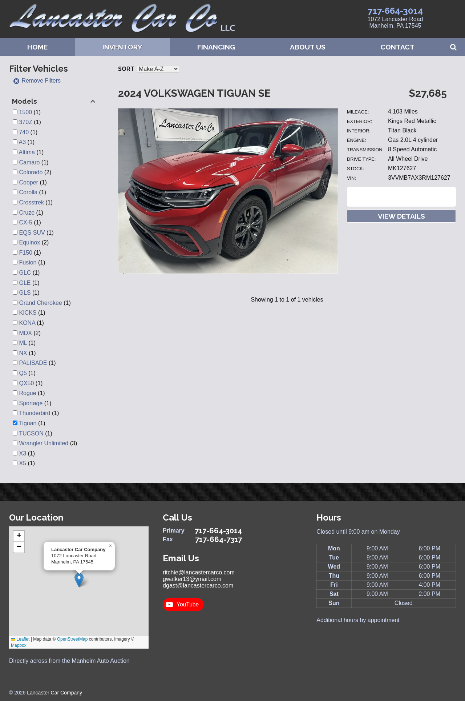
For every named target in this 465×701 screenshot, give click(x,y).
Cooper (28, 182)
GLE (25, 283)
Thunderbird (34, 413)
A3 (22, 142)
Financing (216, 47)
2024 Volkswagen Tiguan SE (194, 93)
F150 (25, 253)
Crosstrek (31, 202)
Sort (126, 68)
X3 (22, 453)
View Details (401, 216)
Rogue (27, 393)
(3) (48, 443)
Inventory (122, 47)
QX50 (26, 383)
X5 (22, 463)
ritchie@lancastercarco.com (199, 572)
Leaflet (20, 639)
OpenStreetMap (72, 639)
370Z (25, 122)
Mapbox (19, 645)
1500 (25, 112)
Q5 (23, 373)
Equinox (29, 242)
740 (24, 132)
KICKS (27, 313)
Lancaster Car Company (54, 693)
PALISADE (33, 363)
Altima (27, 152)
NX (23, 353)
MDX (25, 333)
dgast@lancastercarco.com (198, 585)
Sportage (31, 403)
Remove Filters (37, 80)
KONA (27, 323)
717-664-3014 (395, 10)
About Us (308, 47)
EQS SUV (32, 233)
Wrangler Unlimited (43, 443)
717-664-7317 (218, 539)
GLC (25, 273)
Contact (397, 47)
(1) (30, 112)
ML (23, 343)
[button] (79, 580)
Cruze (27, 213)
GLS (25, 293)
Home (37, 47)
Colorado (31, 172)
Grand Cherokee (40, 303)
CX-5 (25, 222)
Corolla (28, 192)
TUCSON (31, 433)
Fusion (27, 262)
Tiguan (27, 423)
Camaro (29, 162)
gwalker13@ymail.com (192, 579)
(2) (35, 172)
